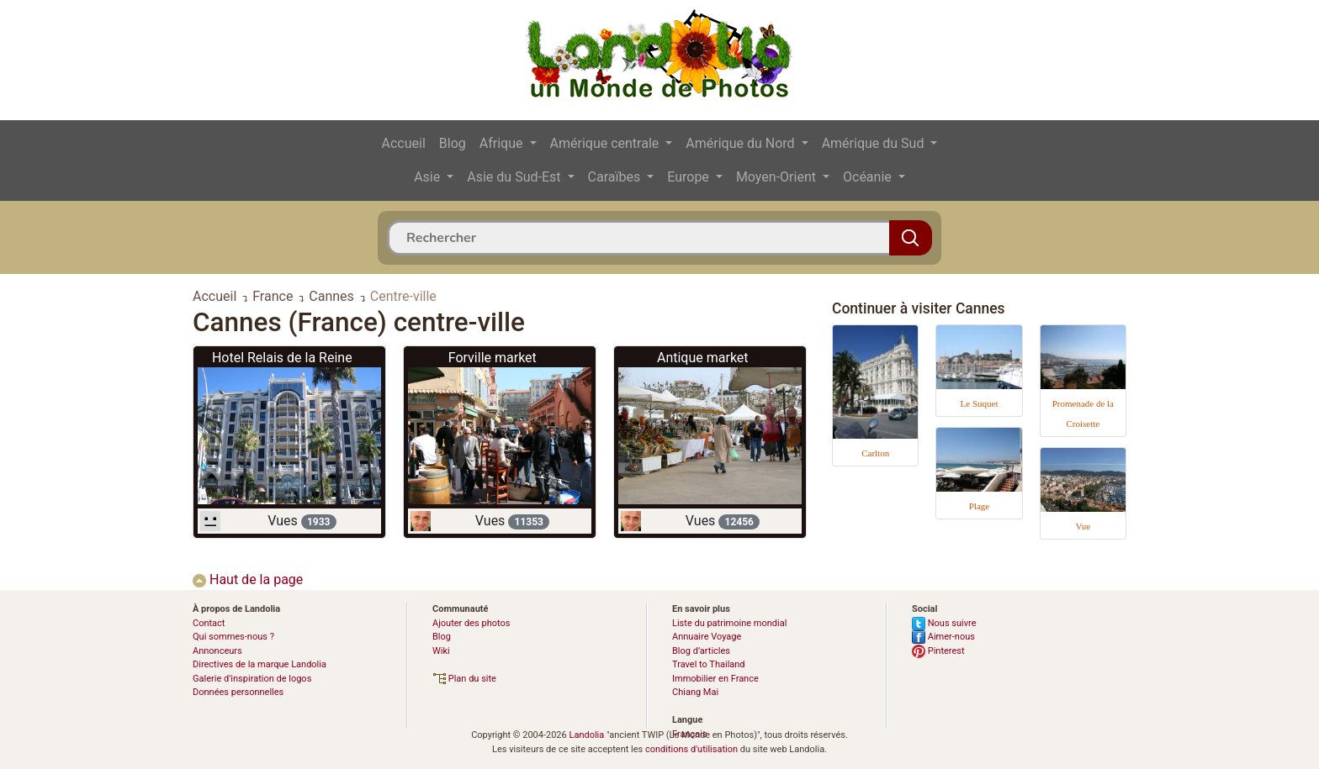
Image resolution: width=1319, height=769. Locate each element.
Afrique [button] (503, 143)
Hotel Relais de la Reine (282, 358)
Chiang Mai (695, 692)
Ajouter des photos (471, 623)
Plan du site (464, 678)
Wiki (441, 650)
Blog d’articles (701, 650)
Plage (979, 506)
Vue (1082, 526)
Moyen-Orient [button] (777, 177)
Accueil (404, 143)
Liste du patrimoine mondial (729, 623)
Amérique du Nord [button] (741, 143)
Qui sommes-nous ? (233, 636)
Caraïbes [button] (616, 177)
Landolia (586, 734)
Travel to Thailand (708, 664)
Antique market (703, 358)
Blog (452, 143)
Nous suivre (944, 623)
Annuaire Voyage (706, 636)
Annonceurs (217, 650)
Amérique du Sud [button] (875, 143)
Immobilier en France (715, 678)
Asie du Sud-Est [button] (515, 177)
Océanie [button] (869, 177)
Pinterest (938, 650)
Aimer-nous (943, 636)
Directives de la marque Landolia (259, 664)
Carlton (875, 453)
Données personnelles (238, 692)
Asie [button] (428, 177)
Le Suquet (980, 403)
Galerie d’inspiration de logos (252, 678)
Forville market (492, 358)
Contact (209, 623)
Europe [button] (689, 177)
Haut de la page (248, 579)
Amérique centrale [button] (606, 143)
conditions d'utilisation (691, 749)
